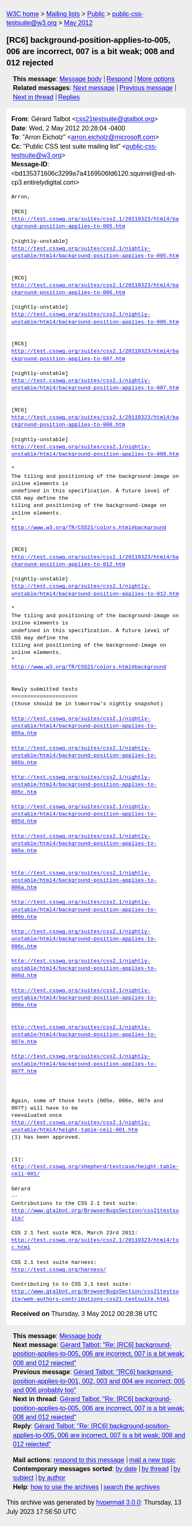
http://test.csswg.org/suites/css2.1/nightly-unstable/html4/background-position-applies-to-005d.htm (84, 814)
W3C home (22, 14)
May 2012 (78, 22)
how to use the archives (65, 1487)
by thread (155, 1468)
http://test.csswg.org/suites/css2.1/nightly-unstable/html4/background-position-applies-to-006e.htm (84, 998)
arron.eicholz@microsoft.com (113, 137)
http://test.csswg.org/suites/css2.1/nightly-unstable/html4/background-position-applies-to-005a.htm (84, 726)
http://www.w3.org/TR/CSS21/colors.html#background (88, 528)
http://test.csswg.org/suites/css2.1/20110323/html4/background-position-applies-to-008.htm (95, 421)
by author (52, 1477)
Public (96, 14)
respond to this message (88, 1460)
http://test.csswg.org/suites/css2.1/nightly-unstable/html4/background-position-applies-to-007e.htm (84, 1035)
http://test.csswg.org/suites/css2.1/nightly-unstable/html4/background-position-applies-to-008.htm (95, 451)
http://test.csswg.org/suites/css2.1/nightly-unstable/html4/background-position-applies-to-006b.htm (84, 910)
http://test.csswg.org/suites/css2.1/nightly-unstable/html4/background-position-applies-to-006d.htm (84, 968)
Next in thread (33, 97)
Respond (119, 79)
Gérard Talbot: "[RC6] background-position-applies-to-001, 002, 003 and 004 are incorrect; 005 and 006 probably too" (99, 1381)
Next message (94, 87)
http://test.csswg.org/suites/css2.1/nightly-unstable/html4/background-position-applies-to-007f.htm (84, 1064)
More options (156, 79)
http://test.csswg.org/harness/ (58, 1270)
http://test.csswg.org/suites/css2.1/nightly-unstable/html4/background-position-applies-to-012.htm (95, 590)
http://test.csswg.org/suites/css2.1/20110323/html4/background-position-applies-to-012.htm (95, 561)
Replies (68, 97)
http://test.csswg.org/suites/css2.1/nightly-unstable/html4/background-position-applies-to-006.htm (95, 318)
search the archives (132, 1487)
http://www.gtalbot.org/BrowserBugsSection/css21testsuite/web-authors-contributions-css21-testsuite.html (95, 1295)
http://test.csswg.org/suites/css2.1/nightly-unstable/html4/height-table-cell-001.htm (80, 1126)
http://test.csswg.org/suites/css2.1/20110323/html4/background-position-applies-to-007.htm (95, 355)
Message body (81, 79)
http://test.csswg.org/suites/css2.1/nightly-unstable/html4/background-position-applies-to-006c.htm (84, 939)
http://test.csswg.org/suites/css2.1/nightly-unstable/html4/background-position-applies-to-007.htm (95, 384)
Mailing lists (63, 14)
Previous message (146, 87)
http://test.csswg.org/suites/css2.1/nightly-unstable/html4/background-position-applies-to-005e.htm (84, 844)
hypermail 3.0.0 (118, 1502)
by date (126, 1468)
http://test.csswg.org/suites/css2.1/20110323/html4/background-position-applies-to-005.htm (95, 223)
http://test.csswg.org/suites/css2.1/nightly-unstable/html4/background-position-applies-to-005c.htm (84, 785)
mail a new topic (152, 1460)
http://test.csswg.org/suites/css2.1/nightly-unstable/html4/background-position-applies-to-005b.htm (84, 756)
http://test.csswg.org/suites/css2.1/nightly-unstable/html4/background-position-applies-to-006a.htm (84, 880)
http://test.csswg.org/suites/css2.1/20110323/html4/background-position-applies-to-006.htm (95, 289)
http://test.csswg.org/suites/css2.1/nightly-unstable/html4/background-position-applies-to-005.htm (95, 252)
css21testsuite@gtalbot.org (115, 119)
